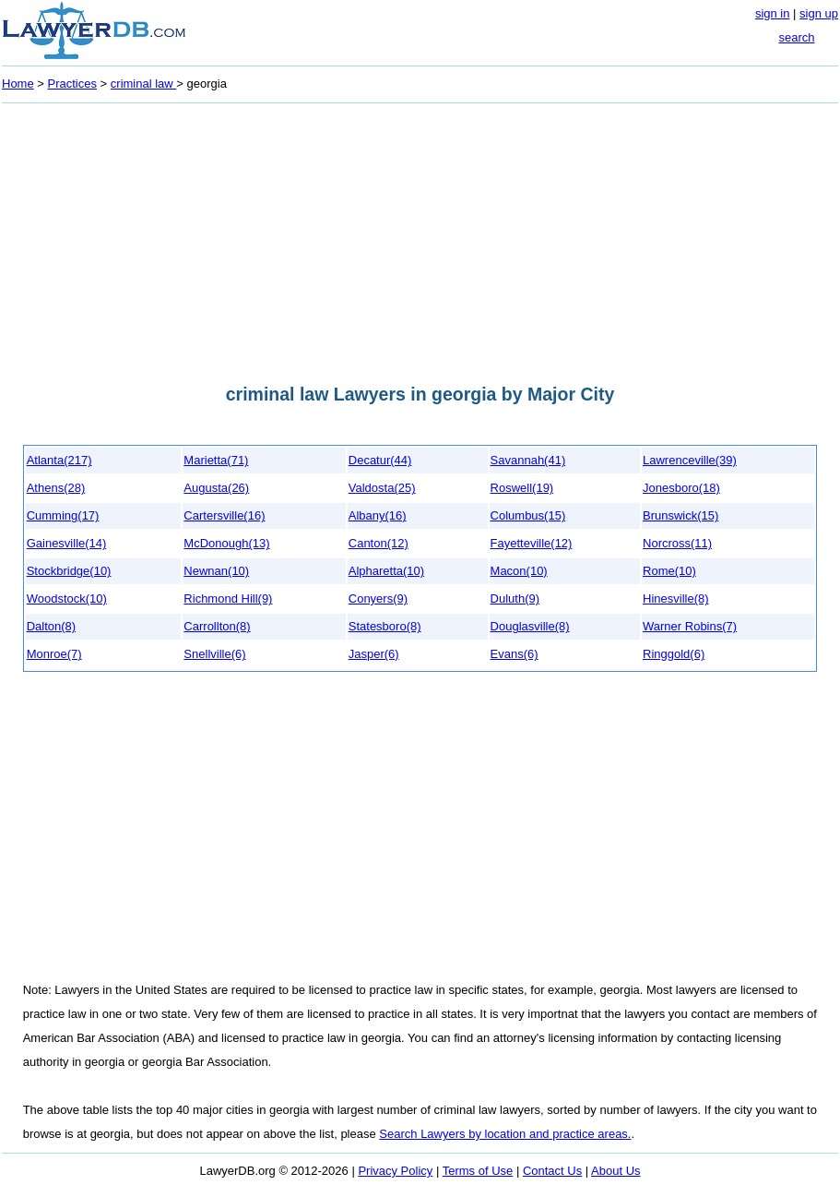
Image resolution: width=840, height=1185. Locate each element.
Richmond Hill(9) (227, 598)
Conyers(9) (378, 598)
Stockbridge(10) (69, 571)
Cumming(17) (63, 515)
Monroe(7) (54, 654)
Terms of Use (478, 1171)
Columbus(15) (528, 515)
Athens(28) (56, 488)
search (796, 37)
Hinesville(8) (676, 598)
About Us (615, 1171)
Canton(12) (378, 543)
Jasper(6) (374, 654)
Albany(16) (378, 515)
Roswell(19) (522, 488)
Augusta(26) (216, 488)
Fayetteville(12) (532, 543)
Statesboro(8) (385, 626)
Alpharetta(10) (386, 571)
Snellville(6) (214, 654)
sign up (818, 13)
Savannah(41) (528, 460)
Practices (72, 83)
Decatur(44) (380, 460)
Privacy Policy (395, 1171)
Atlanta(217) (59, 460)
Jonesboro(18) (681, 488)
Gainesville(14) (67, 543)
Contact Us (552, 1171)
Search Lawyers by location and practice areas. (505, 1134)
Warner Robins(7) (690, 626)
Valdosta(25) (382, 488)
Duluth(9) (515, 598)
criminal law (144, 83)
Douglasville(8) (530, 626)
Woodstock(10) (67, 598)
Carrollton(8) (216, 626)
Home (18, 83)
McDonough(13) (226, 543)
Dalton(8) (51, 626)
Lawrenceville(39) (690, 460)
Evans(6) (514, 654)
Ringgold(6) (673, 654)
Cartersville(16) (224, 515)
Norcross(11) (677, 543)
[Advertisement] (420, 238)
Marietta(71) (215, 460)
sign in (772, 13)
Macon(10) (519, 571)
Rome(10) (669, 571)
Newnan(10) (216, 571)
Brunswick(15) (680, 515)
